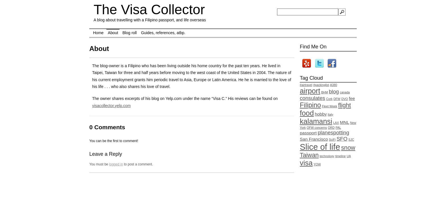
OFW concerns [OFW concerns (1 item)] (317, 127)
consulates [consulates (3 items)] (312, 98)
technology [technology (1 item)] (327, 156)
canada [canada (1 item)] (345, 92)
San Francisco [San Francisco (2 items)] (314, 139)
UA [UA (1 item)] (349, 156)
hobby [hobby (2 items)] (321, 114)
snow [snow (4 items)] (348, 147)
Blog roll (129, 32)
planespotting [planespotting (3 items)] (333, 133)
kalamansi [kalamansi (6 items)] (316, 121)
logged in (116, 164)
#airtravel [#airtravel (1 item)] (306, 85)
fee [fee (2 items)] (352, 98)
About (113, 32)
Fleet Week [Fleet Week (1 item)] (329, 106)
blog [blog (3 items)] (334, 92)
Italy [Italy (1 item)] (330, 114)
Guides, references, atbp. (163, 32)
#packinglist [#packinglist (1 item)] (321, 85)
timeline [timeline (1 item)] (340, 156)
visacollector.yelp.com (111, 105)
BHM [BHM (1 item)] (324, 92)
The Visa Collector (149, 9)
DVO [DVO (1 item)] (344, 99)
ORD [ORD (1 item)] (331, 127)
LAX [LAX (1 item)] (336, 122)
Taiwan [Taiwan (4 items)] (309, 155)
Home (98, 32)
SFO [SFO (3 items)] (341, 139)
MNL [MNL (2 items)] (344, 122)
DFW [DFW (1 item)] (336, 99)
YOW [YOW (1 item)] (317, 164)
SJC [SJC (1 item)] (351, 139)
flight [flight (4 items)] (344, 105)
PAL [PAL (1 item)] (338, 127)
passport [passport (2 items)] (308, 132)
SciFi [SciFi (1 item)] (332, 139)
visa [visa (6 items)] (306, 163)
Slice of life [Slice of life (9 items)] (320, 146)
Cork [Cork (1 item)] (329, 99)
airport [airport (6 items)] (310, 91)
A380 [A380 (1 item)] (333, 85)
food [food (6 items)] (307, 113)
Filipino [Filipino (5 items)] (310, 105)
